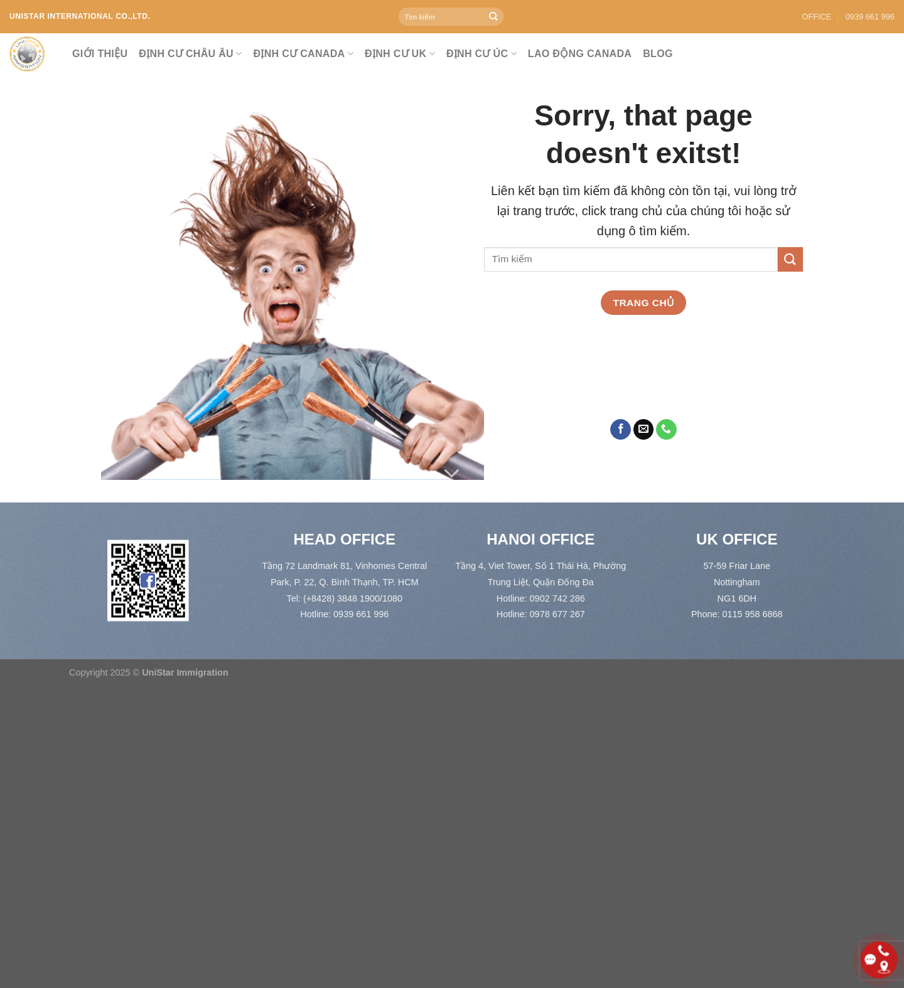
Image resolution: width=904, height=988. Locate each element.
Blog (658, 53)
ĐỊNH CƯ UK (400, 54)
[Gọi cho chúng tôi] (666, 429)
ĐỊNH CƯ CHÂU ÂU (190, 54)
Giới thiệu (99, 53)
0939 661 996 (870, 16)
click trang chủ (622, 211)
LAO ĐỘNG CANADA (580, 53)
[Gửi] (493, 17)
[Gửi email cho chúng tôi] (643, 429)
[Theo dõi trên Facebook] (620, 429)
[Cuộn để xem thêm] (452, 473)
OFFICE (816, 16)
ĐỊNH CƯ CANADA (303, 54)
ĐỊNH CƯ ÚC (481, 54)
